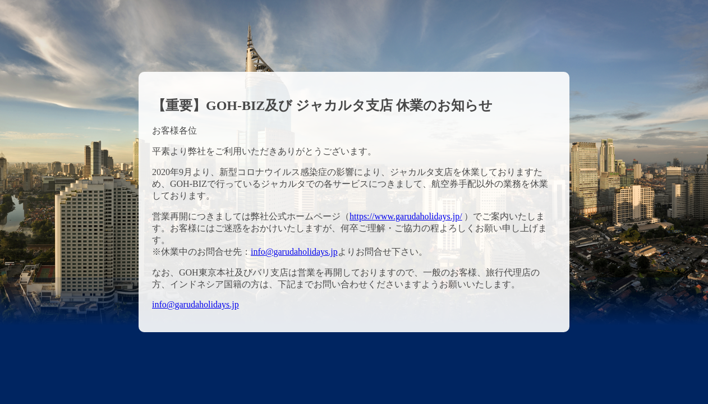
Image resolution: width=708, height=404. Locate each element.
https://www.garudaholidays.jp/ (406, 216)
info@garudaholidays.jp (294, 251)
